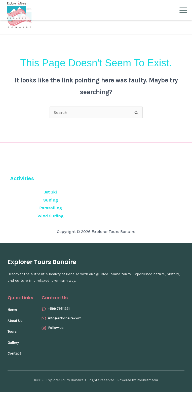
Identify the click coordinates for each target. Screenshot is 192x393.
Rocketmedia (147, 381)
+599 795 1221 (58, 310)
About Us (15, 322)
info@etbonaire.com (64, 319)
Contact (14, 355)
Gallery (13, 343)
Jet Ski (50, 193)
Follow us (55, 329)
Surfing (50, 201)
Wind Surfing (50, 216)
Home (12, 311)
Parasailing (50, 209)
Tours (12, 333)
